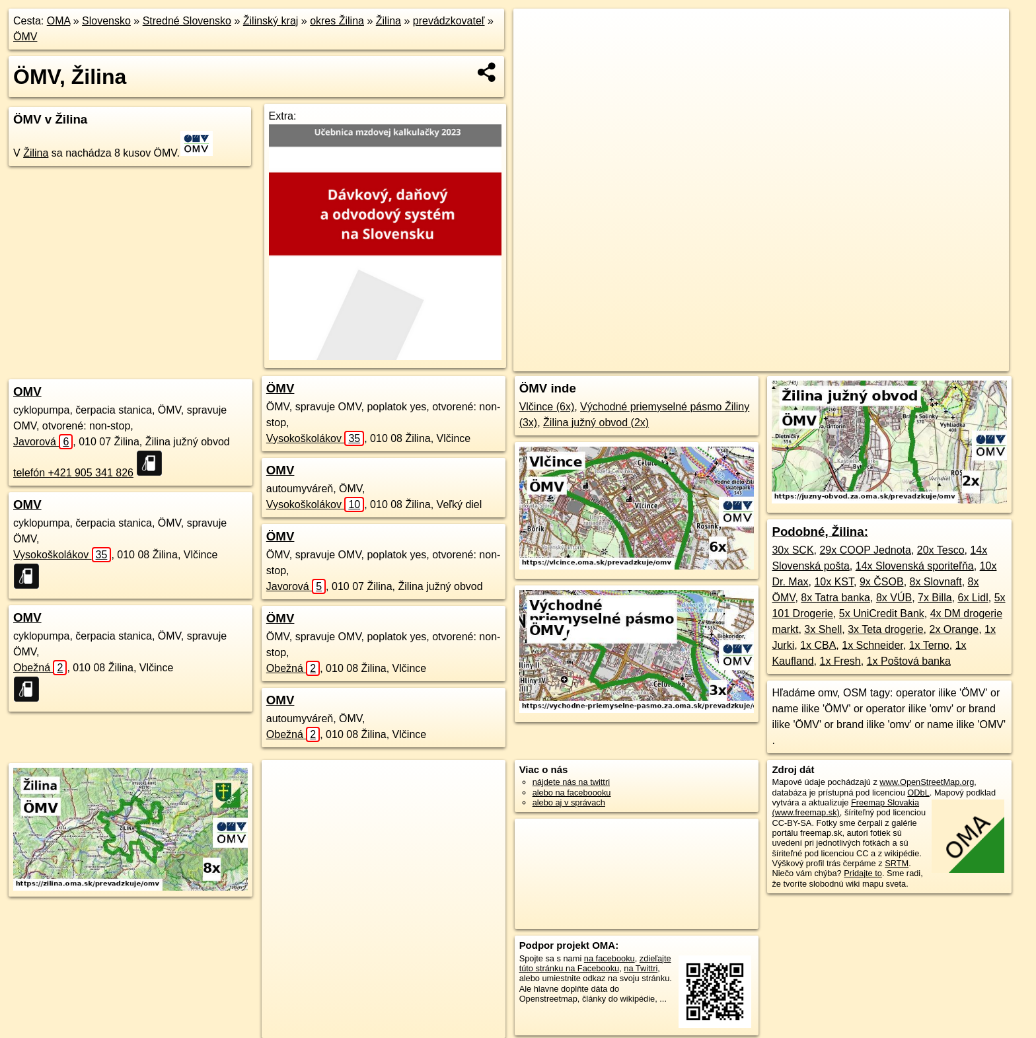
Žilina (388, 20)
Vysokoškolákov (62, 554)
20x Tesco (941, 550)
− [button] (536, 51)
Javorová (43, 441)
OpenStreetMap (764, 361)
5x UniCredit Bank (881, 613)
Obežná (40, 667)
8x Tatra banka (835, 597)
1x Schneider (872, 645)
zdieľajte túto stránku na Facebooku (595, 963)
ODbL (918, 792)
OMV (27, 391)
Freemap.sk (832, 361)
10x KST (834, 581)
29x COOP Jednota (864, 550)
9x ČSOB (882, 581)
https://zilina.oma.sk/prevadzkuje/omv (940, 361)
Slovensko (106, 20)
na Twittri (640, 968)
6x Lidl (972, 597)
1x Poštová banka (909, 661)
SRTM (896, 863)
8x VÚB (894, 597)
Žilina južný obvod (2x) (596, 422)
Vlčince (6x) (547, 406)
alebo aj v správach (569, 802)
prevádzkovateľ (449, 20)
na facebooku (609, 958)
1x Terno (929, 645)
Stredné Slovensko (187, 20)
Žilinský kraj (271, 20)
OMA (59, 20)
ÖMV (25, 36)
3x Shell (823, 629)
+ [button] (536, 31)
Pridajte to (863, 873)
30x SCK (792, 550)
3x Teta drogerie (885, 629)
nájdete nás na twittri (571, 782)
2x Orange (954, 629)
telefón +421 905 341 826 (73, 472)
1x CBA (818, 645)
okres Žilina (337, 20)
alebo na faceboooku (572, 792)
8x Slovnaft (936, 581)
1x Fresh (840, 661)
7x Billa (935, 597)
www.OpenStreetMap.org (926, 782)
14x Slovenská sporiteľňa (915, 566)
